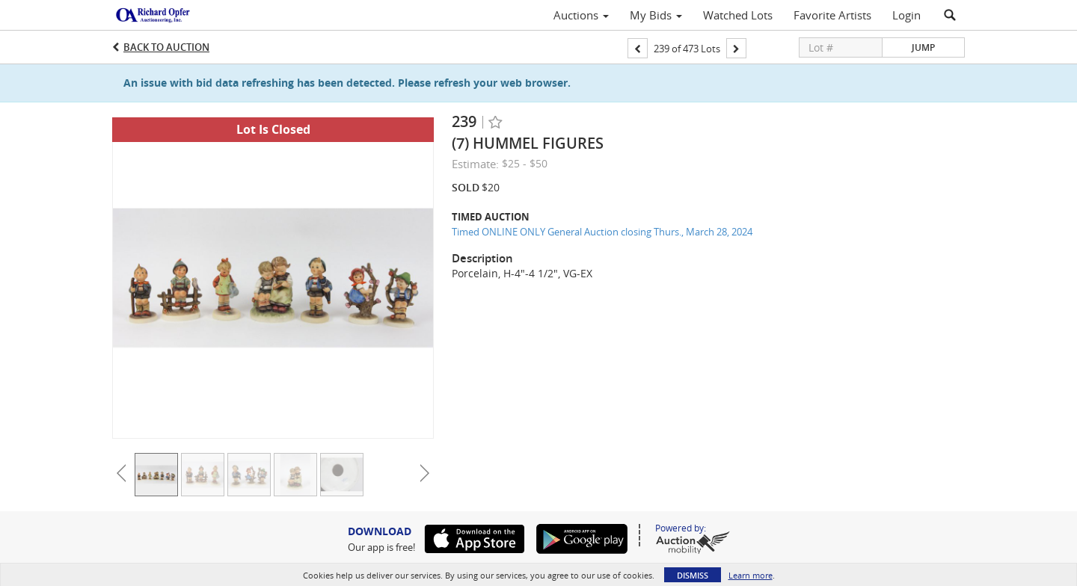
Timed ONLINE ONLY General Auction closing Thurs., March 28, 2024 (602, 231)
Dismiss (692, 575)
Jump (923, 47)
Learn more (750, 575)
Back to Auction (166, 47)
